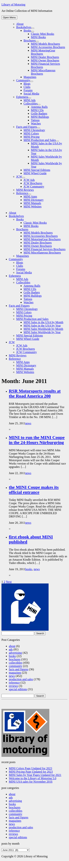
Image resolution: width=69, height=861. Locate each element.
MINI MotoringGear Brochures (42, 239)
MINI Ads (30, 100)
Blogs (27, 83)
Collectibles (31, 103)
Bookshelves (23, 27)
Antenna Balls (39, 106)
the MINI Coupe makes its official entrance (34, 490)
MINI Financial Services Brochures (45, 249)
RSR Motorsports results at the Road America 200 (35, 393)
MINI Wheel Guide (35, 173)
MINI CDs (37, 110)
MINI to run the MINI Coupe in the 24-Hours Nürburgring (37, 440)
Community (23, 80)
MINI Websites (33, 206)
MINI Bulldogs (40, 116)
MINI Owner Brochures (45, 60)
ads (11, 649)
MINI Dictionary (34, 199)
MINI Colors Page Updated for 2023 (30, 768)
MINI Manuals (32, 203)
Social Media (31, 93)
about (12, 646)
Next (9, 581)
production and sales (21, 679)
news (28, 423)
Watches (36, 123)
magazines (15, 672)
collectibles (15, 662)
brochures (14, 659)
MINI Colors (31, 133)
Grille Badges (39, 113)
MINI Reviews (25, 189)
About (20, 23)
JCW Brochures (33, 183)
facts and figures (18, 669)
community (15, 666)
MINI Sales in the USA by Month (43, 322)
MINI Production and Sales (40, 140)
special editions (18, 689)
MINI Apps (30, 196)
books (28, 569)
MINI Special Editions (37, 169)
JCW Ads (29, 179)
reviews (13, 685)
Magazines (30, 77)
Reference (22, 193)
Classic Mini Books (42, 33)
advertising (15, 652)
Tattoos (35, 120)
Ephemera (22, 96)
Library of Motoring (13, 4)
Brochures (30, 40)
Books (27, 30)
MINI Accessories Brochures (48, 47)
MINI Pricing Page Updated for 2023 (31, 771)
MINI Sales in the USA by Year (42, 325)
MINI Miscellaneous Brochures (42, 252)
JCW (19, 176)
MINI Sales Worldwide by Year (42, 332)
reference (14, 682)
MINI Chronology (34, 130)
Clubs (27, 87)
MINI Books (38, 37)
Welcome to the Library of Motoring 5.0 (32, 778)
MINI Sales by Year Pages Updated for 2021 (35, 775)
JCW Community (34, 186)
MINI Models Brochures (45, 43)
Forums (28, 90)
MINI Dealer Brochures (45, 57)
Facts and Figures (26, 126)
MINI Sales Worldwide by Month (43, 328)
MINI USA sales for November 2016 (30, 781)
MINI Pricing (32, 136)
